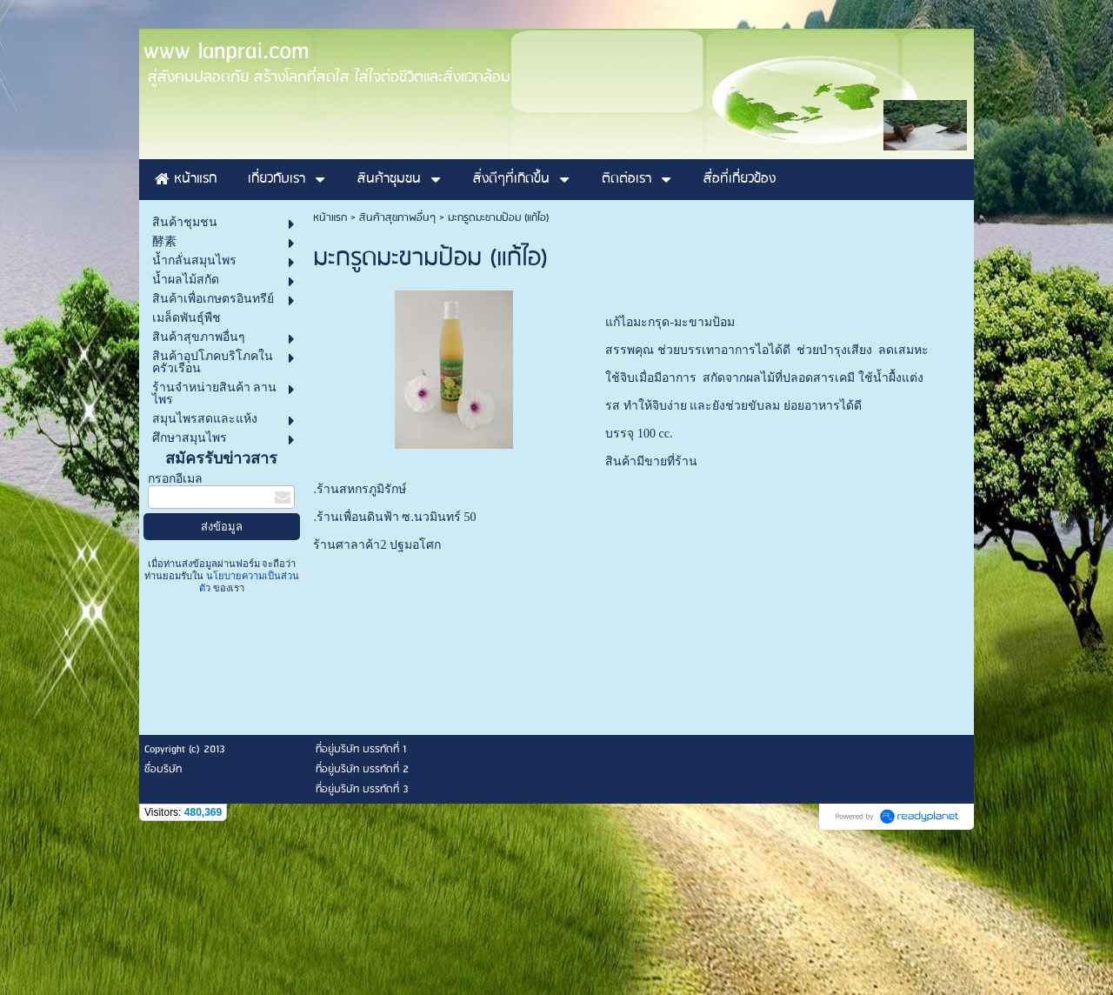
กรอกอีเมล (175, 635)
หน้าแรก (330, 374)
